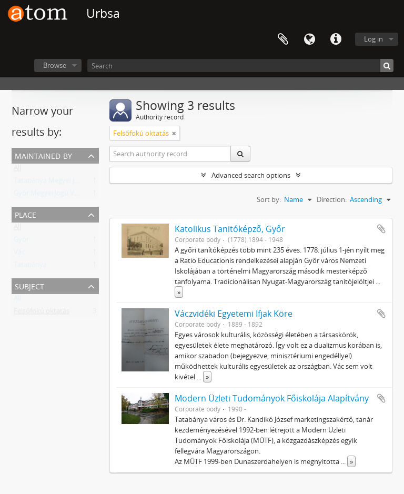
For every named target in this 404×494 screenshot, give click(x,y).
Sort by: (269, 199)
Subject (29, 285)
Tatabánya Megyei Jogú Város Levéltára (75, 182)
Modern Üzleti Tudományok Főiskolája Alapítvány (272, 398)
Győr (21, 241)
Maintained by (43, 155)
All (17, 170)
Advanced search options (250, 175)
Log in (373, 39)
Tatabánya (30, 266)
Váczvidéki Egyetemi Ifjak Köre (233, 313)
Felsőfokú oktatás (41, 313)
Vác (19, 254)
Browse (54, 65)
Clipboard (283, 39)
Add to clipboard (381, 229)
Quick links (335, 39)
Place (25, 214)
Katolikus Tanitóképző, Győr (230, 229)
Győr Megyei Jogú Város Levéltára (66, 195)
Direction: (332, 199)
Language (309, 39)
